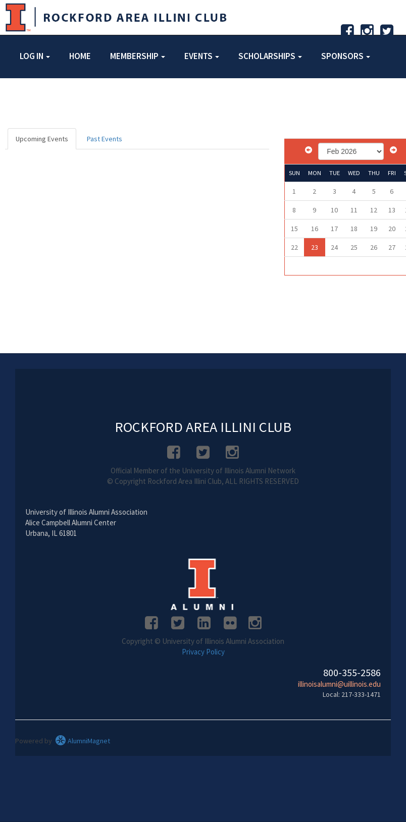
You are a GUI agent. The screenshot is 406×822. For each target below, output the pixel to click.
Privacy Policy (203, 651)
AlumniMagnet (82, 740)
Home (80, 56)
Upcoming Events (42, 138)
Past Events (104, 138)
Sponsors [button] (345, 56)
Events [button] (201, 56)
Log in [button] (35, 56)
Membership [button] (137, 56)
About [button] (36, 97)
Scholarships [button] (270, 56)
